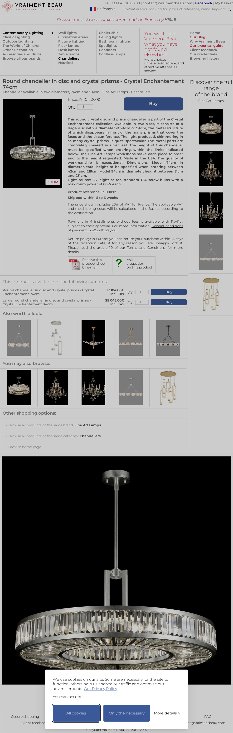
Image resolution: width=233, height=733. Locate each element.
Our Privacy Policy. (100, 688)
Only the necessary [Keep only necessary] (127, 713)
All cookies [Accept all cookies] (76, 713)
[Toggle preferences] (165, 713)
